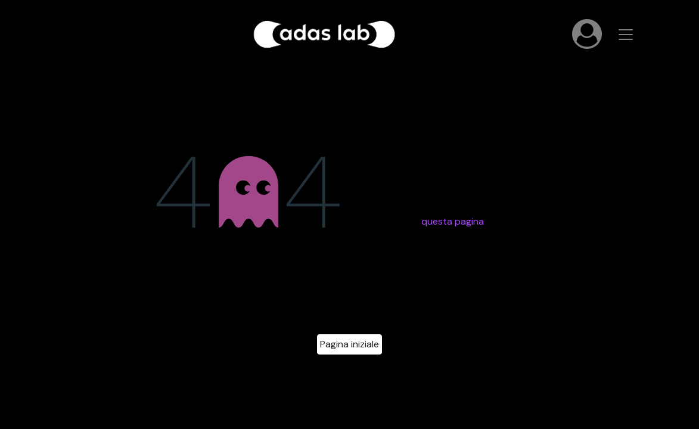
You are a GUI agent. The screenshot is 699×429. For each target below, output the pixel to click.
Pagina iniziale (349, 344)
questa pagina (452, 221)
